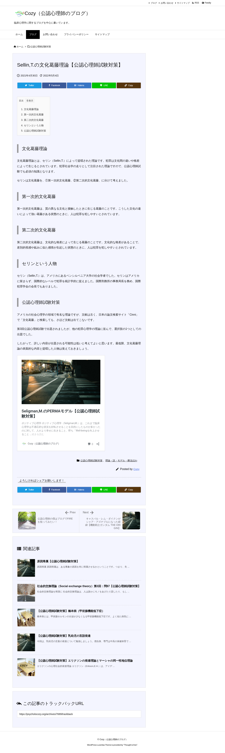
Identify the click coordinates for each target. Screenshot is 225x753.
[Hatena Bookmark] (79, 85)
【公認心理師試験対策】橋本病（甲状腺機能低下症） (71, 610)
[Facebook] (54, 85)
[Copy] (129, 85)
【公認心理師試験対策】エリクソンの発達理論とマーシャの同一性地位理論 (85, 660)
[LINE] (104, 85)
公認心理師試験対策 (40, 46)
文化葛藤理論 (30, 109)
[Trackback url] (79, 714)
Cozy (136, 469)
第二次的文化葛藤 (32, 120)
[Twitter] (29, 85)
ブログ (154, 3)
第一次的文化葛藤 (32, 114)
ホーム (20, 46)
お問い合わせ (167, 3)
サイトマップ (183, 3)
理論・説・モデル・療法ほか (121, 460)
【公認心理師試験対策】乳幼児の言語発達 (64, 635)
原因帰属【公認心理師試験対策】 (58, 561)
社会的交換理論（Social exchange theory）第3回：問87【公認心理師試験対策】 (89, 586)
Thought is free (130, 745)
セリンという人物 (32, 125)
